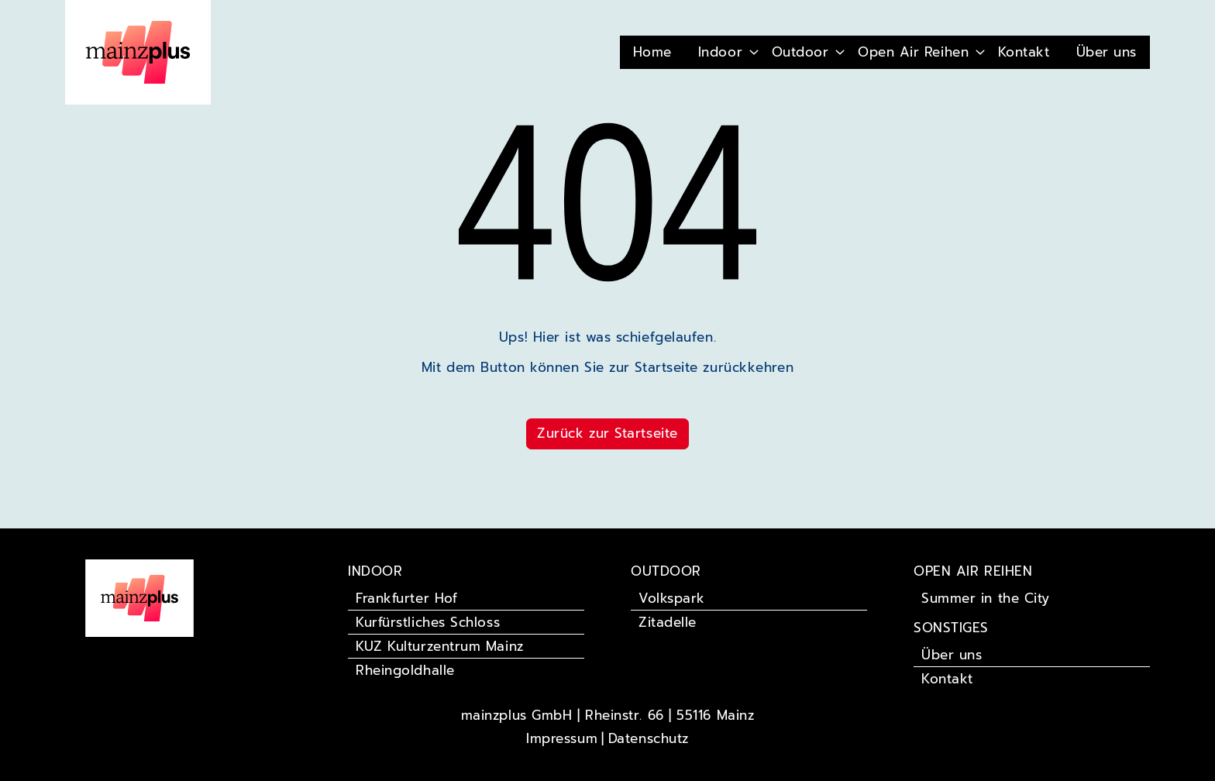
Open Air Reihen (913, 52)
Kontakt (1024, 52)
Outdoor (800, 52)
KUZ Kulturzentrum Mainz (440, 646)
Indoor (720, 52)
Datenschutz (648, 738)
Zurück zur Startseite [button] (607, 433)
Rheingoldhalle (405, 670)
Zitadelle (667, 622)
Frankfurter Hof (406, 598)
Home (652, 52)
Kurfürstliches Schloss (428, 622)
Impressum (561, 738)
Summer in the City (985, 598)
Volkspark (671, 598)
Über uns (1106, 52)
